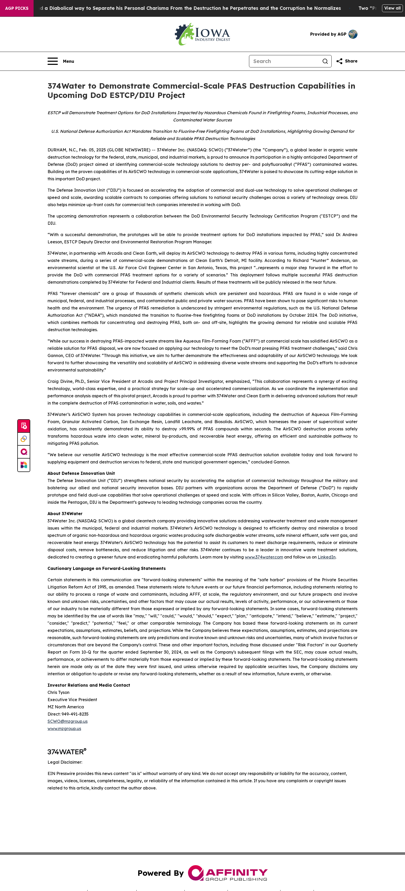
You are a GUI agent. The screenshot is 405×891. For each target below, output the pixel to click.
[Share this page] (346, 61)
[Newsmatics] (24, 465)
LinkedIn (327, 557)
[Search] (284, 61)
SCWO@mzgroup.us (68, 721)
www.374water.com (264, 557)
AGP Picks (16, 8)
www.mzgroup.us (64, 728)
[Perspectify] (24, 439)
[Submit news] (24, 426)
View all (392, 8)
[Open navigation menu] (61, 61)
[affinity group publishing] (24, 452)
